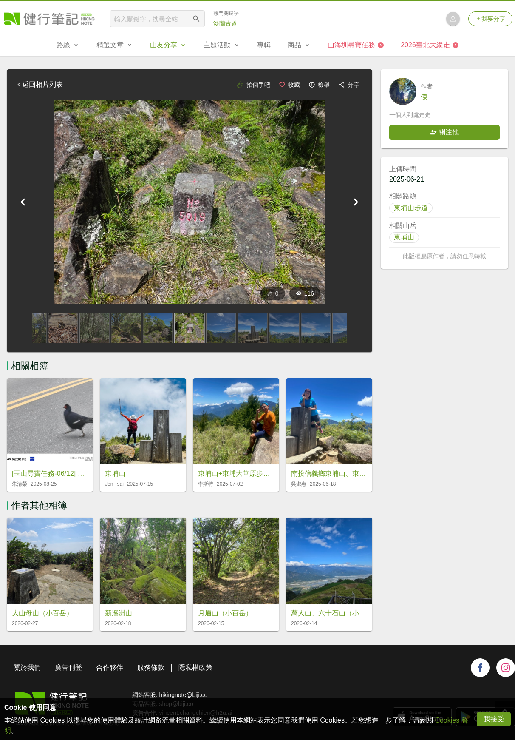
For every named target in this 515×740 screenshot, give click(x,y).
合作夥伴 (109, 667)
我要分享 (490, 18)
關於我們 (27, 667)
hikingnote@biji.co (183, 695)
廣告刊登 (68, 667)
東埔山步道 (411, 207)
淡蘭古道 (225, 23)
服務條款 (150, 667)
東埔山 (404, 237)
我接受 (494, 719)
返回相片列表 (39, 84)
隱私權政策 (195, 667)
